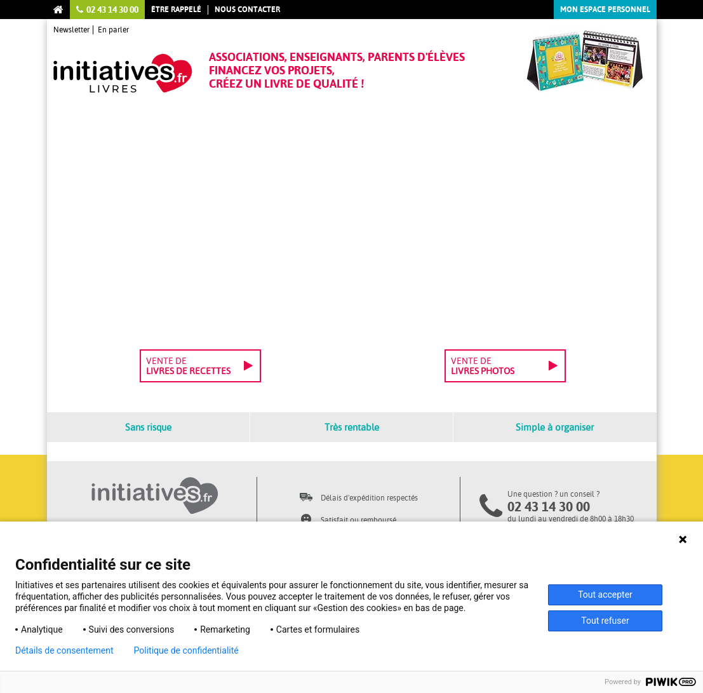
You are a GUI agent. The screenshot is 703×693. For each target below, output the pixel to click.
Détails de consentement (64, 650)
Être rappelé (176, 9)
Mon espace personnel (605, 9)
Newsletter (71, 29)
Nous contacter (247, 9)
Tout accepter (605, 594)
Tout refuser (605, 621)
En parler (113, 29)
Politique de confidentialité (186, 650)
